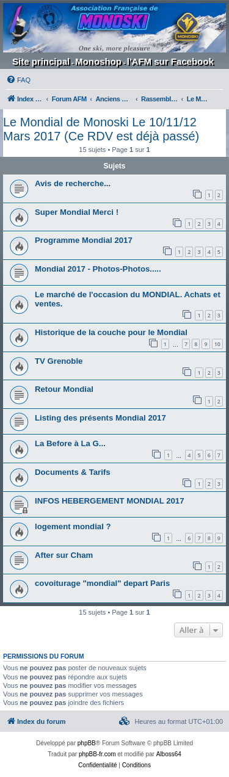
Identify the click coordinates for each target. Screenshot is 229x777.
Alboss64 (168, 754)
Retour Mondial (64, 389)
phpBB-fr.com (97, 754)
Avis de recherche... (73, 183)
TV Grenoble (58, 361)
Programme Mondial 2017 (84, 240)
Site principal (41, 61)
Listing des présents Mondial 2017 (100, 417)
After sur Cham (64, 555)
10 (217, 344)
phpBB (87, 743)
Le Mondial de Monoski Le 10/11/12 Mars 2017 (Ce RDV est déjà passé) (101, 129)
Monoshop (98, 61)
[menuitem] (18, 80)
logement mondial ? (73, 526)
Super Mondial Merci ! (76, 212)
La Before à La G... (70, 443)
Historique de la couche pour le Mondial (111, 332)
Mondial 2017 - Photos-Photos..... (98, 268)
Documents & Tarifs (73, 472)
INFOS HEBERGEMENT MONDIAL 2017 (109, 500)
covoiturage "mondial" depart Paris (102, 583)
